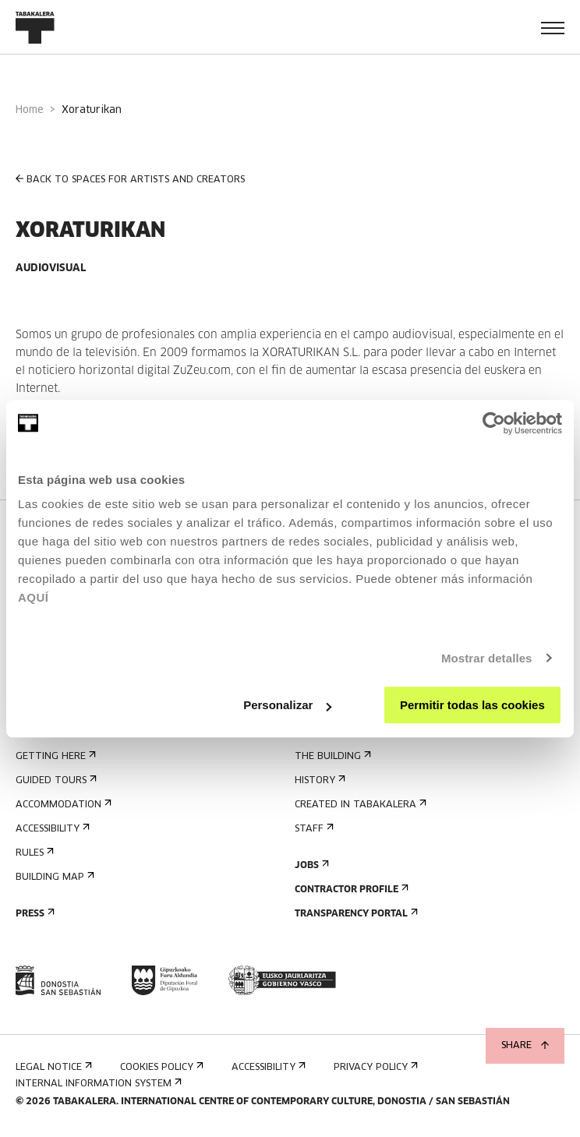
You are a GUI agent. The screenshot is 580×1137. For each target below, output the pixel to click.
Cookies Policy (160, 1067)
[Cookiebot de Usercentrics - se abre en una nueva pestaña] (494, 423)
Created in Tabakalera (359, 805)
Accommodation (62, 805)
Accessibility (51, 829)
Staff (313, 829)
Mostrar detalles (486, 658)
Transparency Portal (355, 914)
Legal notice (52, 1067)
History (318, 780)
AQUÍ (33, 597)
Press (33, 914)
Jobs (310, 865)
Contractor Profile (350, 890)
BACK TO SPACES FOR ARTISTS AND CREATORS (130, 180)
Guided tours (55, 780)
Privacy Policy (374, 1067)
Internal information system (97, 1084)
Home (30, 110)
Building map (53, 877)
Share (525, 1045)
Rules (33, 853)
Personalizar (287, 705)
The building (331, 756)
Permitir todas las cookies (472, 705)
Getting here (54, 756)
